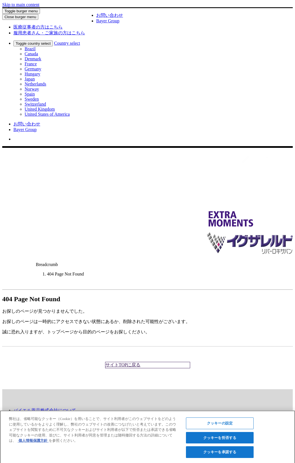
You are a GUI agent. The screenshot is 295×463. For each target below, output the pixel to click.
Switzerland (35, 104)
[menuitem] (38, 27)
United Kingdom (40, 109)
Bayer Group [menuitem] (25, 129)
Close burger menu (20, 17)
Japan (30, 79)
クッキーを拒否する (219, 439)
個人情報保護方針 (33, 442)
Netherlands (35, 84)
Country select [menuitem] (67, 43)
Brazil (30, 48)
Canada (31, 53)
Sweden (32, 99)
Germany (33, 69)
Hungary (32, 74)
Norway (32, 89)
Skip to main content (20, 4)
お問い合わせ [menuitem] (26, 124)
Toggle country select (33, 43)
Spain (30, 94)
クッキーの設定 (220, 425)
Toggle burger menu (21, 11)
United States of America (47, 114)
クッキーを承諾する (219, 454)
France (31, 63)
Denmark (33, 58)
